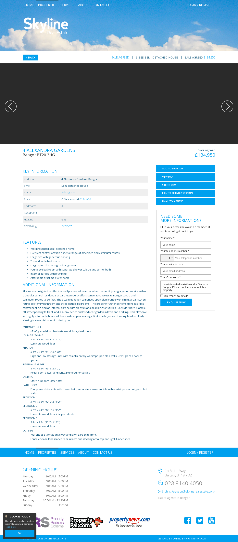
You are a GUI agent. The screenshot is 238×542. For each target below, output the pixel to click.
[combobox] (167, 258)
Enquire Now (176, 302)
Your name (167, 237)
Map (167, 176)
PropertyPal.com (195, 538)
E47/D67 (66, 226)
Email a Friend (172, 201)
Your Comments (170, 277)
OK (19, 533)
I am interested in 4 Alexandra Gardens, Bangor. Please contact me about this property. (185, 287)
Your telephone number (174, 250)
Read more (10, 527)
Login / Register (200, 5)
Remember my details (176, 295)
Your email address (171, 264)
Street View (169, 185)
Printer (177, 193)
